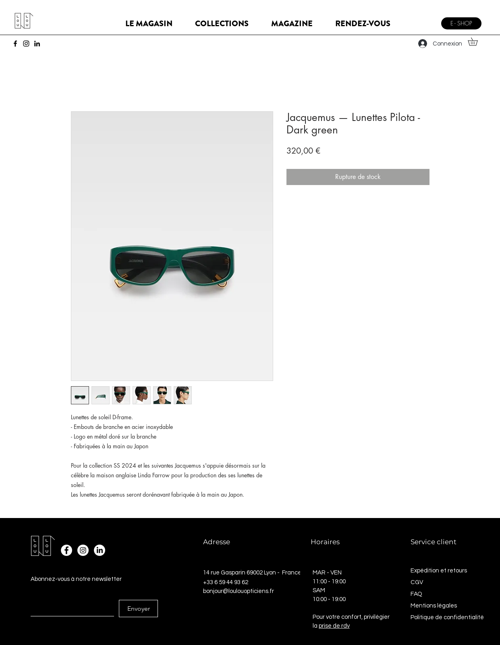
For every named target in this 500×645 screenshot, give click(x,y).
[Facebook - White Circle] (66, 550)
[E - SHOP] (461, 23)
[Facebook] (15, 44)
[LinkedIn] (37, 44)
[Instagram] (26, 44)
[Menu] (426, 20)
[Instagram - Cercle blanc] (83, 550)
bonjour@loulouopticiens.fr (238, 591)
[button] (476, 41)
